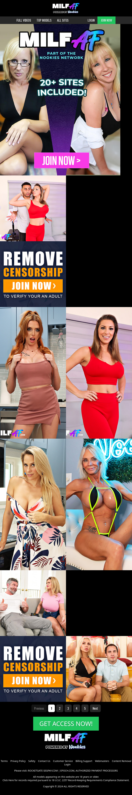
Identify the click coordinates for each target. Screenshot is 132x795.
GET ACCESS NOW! (66, 723)
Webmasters (102, 761)
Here (11, 780)
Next (95, 708)
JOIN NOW (106, 20)
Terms (4, 761)
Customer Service (63, 761)
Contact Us (44, 761)
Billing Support (83, 761)
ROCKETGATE (35, 770)
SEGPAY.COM (50, 770)
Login (67, 764)
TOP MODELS (44, 20)
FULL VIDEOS (23, 20)
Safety (31, 761)
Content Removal (121, 761)
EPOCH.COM (67, 770)
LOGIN (91, 20)
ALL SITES (63, 20)
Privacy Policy (17, 761)
